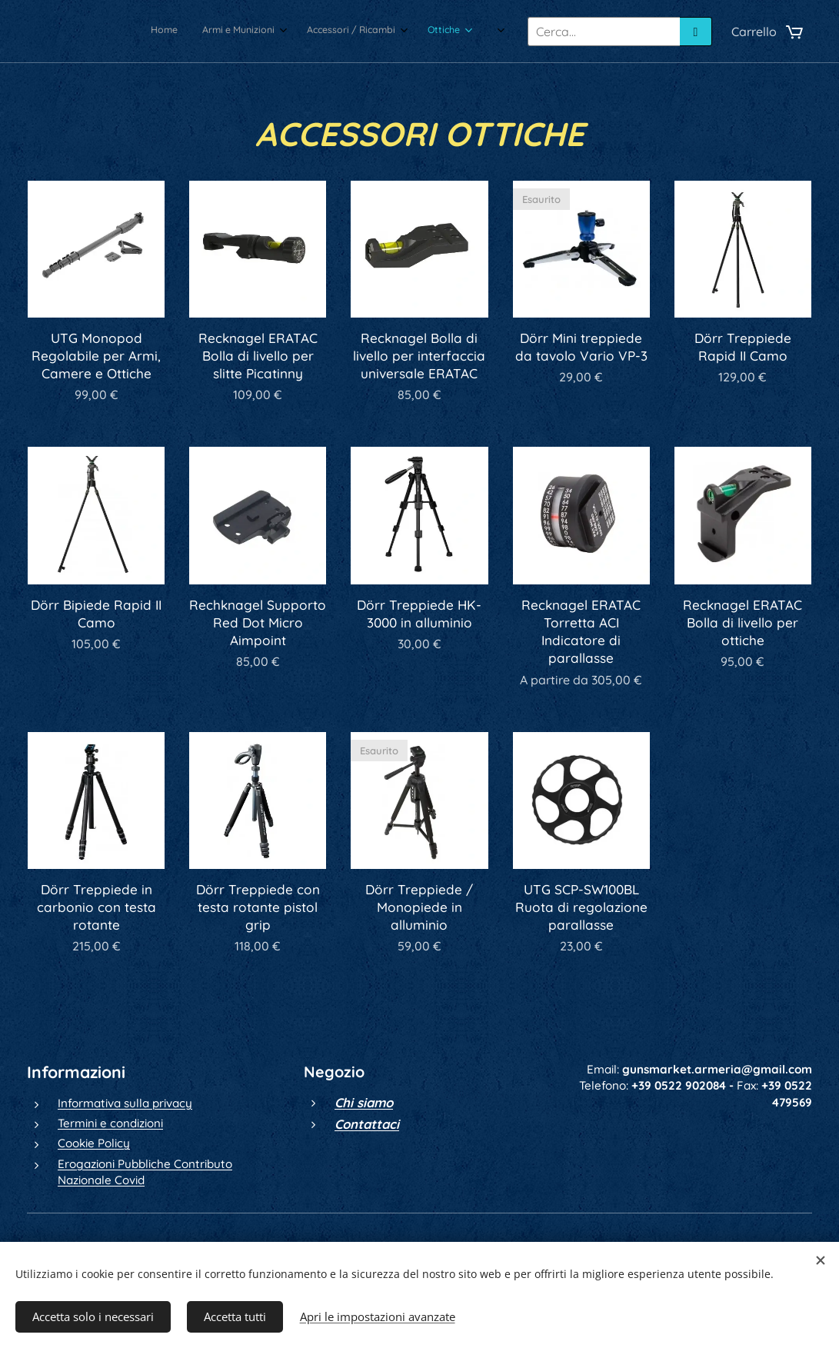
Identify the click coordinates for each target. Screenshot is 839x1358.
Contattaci (367, 1124)
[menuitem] (326, 31)
